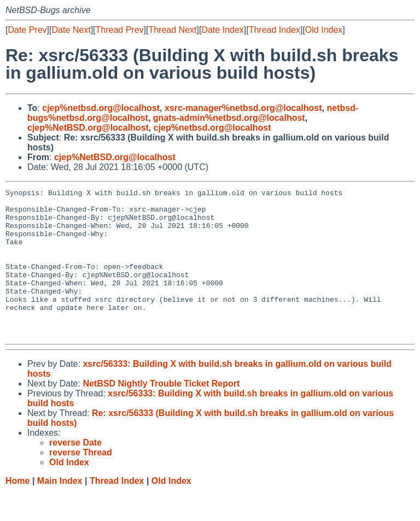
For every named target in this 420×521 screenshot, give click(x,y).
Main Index (60, 510)
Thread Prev (120, 29)
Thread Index (274, 29)
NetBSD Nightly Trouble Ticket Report (161, 413)
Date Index (222, 29)
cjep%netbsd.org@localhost (101, 108)
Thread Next (172, 29)
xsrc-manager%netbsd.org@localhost (243, 108)
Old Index (323, 29)
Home (17, 510)
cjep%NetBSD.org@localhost (88, 127)
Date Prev (27, 29)
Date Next (70, 29)
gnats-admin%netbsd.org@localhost (229, 117)
